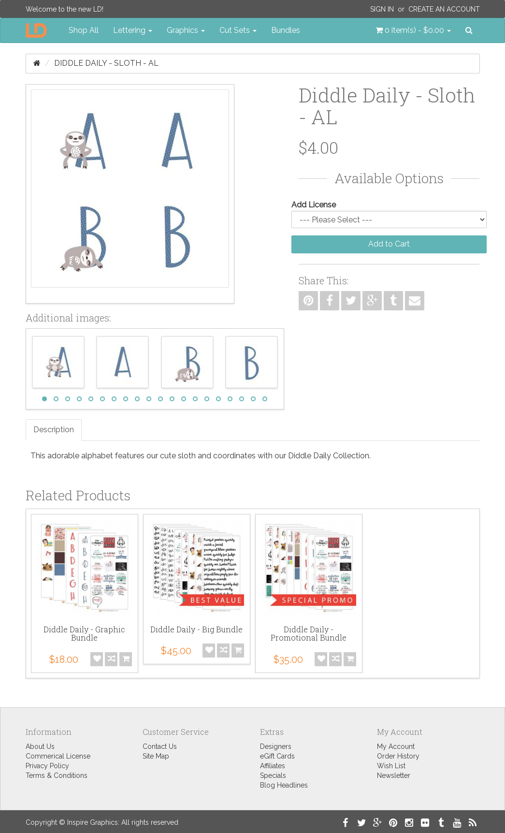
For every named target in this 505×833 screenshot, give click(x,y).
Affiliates (272, 766)
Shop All (84, 30)
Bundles (285, 30)
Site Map (156, 756)
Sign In (382, 9)
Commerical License (58, 756)
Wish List (391, 766)
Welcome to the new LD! (64, 9)
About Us (40, 746)
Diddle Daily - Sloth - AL (106, 63)
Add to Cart (389, 243)
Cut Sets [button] (238, 30)
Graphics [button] (186, 30)
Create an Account (444, 9)
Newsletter (393, 775)
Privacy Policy (47, 766)
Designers (275, 746)
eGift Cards (277, 756)
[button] (413, 30)
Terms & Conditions (56, 775)
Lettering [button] (132, 30)
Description (53, 429)
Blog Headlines (284, 785)
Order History (398, 756)
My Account (396, 746)
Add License (313, 204)
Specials (273, 775)
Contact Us (160, 746)
